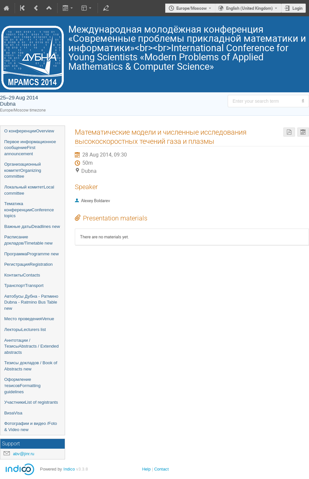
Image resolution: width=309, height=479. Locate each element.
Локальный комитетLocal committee (29, 190)
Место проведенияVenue (29, 318)
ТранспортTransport (24, 285)
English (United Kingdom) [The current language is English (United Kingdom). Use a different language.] (249, 8)
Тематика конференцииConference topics (29, 209)
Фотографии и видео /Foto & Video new (30, 426)
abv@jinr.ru (23, 454)
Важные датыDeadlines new (32, 226)
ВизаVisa (13, 413)
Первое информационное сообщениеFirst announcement (30, 147)
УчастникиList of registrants (31, 402)
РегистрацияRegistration (28, 264)
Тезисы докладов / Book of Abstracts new (30, 365)
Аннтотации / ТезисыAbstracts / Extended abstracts (31, 346)
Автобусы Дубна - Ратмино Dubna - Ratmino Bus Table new (31, 302)
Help (146, 469)
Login (297, 8)
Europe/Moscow (191, 8)
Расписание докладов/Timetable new (28, 240)
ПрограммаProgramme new (31, 253)
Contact (161, 469)
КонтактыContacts (22, 275)
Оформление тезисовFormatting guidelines (22, 385)
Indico (69, 469)
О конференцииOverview (29, 130)
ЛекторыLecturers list (25, 329)
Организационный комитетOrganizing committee (22, 170)
